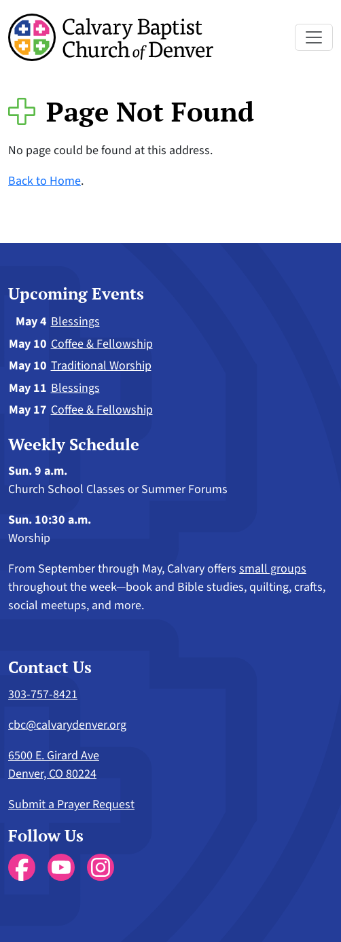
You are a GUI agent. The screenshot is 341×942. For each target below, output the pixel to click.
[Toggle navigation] (314, 37)
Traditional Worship (101, 365)
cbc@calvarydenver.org (67, 725)
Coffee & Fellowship (102, 344)
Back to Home (44, 181)
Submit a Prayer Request (71, 804)
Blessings (75, 321)
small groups (272, 568)
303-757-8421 (42, 694)
